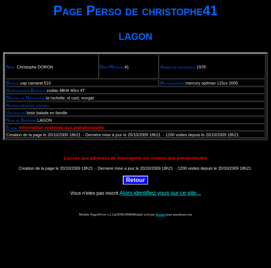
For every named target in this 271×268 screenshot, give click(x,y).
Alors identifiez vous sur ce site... (160, 192)
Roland (160, 214)
